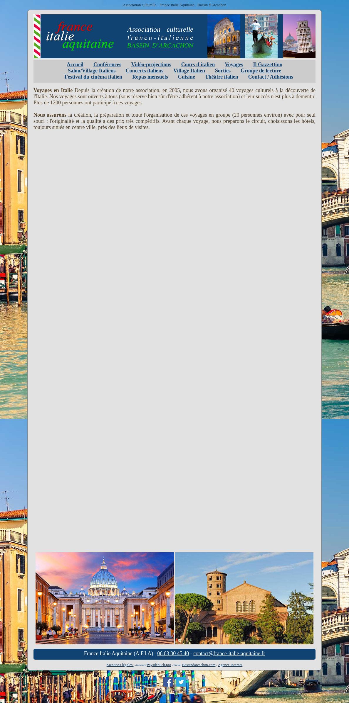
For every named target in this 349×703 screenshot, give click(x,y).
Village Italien (189, 71)
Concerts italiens (144, 71)
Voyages (234, 64)
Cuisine (186, 77)
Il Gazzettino (267, 64)
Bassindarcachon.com (199, 665)
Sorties (223, 71)
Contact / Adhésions (270, 77)
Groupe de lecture (261, 71)
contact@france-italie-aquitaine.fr (229, 653)
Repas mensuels (150, 77)
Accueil (75, 64)
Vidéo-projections (151, 64)
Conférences (107, 64)
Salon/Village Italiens (92, 71)
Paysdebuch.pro (159, 665)
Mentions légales (120, 665)
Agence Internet (230, 665)
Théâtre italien (221, 77)
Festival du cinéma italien (94, 77)
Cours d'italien (198, 64)
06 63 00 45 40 (173, 653)
